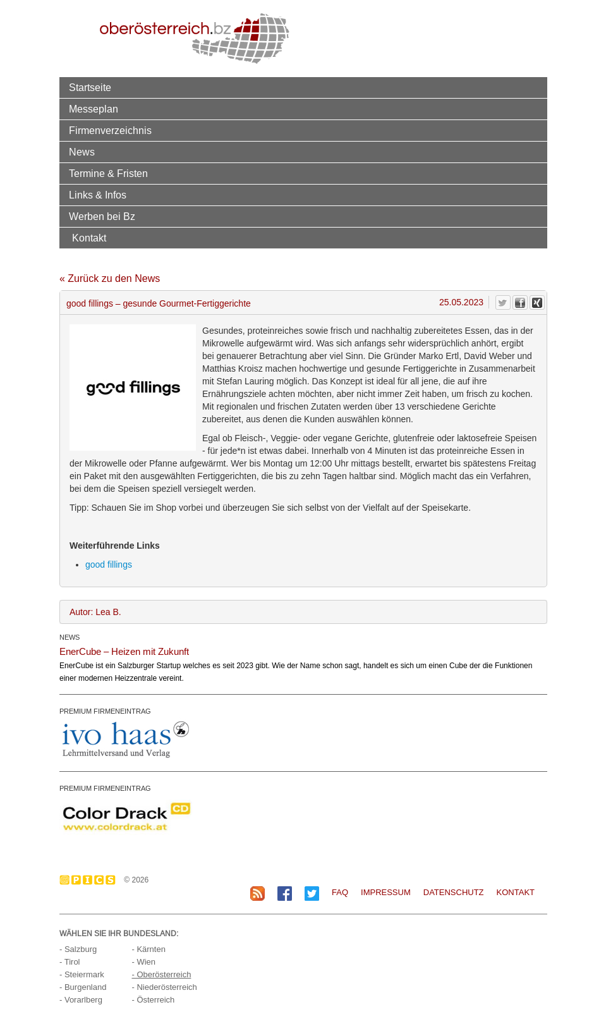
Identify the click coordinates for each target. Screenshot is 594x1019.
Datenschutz (453, 892)
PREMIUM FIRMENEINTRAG (105, 711)
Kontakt (89, 237)
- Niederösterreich (164, 987)
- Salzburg (78, 949)
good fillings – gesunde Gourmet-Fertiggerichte (158, 303)
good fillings (108, 564)
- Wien (143, 962)
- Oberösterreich (161, 974)
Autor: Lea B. (95, 612)
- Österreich (152, 999)
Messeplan (93, 108)
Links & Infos (97, 194)
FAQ (340, 892)
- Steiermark (81, 974)
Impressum (386, 892)
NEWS (69, 637)
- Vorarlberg (80, 999)
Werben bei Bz (102, 216)
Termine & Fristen (108, 173)
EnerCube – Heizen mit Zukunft (124, 651)
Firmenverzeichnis (110, 130)
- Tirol (69, 962)
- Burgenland (82, 987)
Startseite (90, 87)
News (82, 151)
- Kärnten (148, 949)
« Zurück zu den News (109, 278)
